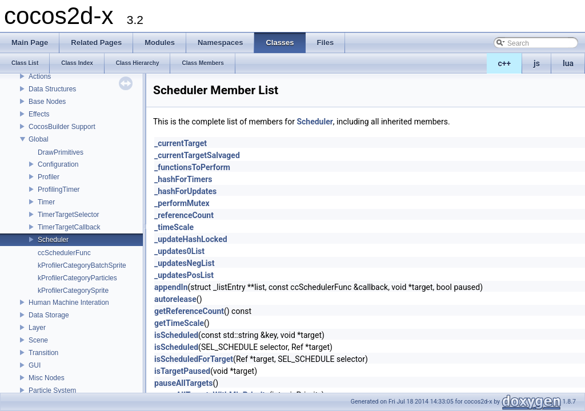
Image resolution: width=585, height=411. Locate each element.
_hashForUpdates (185, 191)
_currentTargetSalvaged (197, 155)
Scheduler (53, 240)
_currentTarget (180, 143)
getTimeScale (179, 323)
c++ (504, 63)
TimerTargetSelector (68, 215)
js (537, 63)
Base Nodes (47, 102)
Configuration (58, 164)
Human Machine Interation (69, 303)
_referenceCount (184, 215)
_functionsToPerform (192, 167)
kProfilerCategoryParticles (77, 278)
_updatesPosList (184, 275)
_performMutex (182, 203)
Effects (39, 114)
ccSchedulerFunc (64, 253)
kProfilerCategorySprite (73, 291)
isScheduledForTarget (193, 359)
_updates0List (179, 251)
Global (39, 139)
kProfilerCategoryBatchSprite (82, 265)
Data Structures (52, 89)
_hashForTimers (183, 179)
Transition (43, 353)
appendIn (170, 287)
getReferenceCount (189, 311)
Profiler (48, 177)
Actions (40, 76)
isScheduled (176, 335)
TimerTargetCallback (69, 227)
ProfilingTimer (59, 190)
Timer (46, 202)
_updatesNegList (184, 263)
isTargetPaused (182, 371)
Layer (37, 328)
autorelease (175, 299)
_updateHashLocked (190, 239)
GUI (35, 365)
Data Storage (49, 315)
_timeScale (174, 227)
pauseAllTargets (183, 383)
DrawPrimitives (60, 152)
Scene (38, 340)
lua (568, 63)
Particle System (52, 390)
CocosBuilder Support (62, 127)
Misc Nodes (47, 378)
